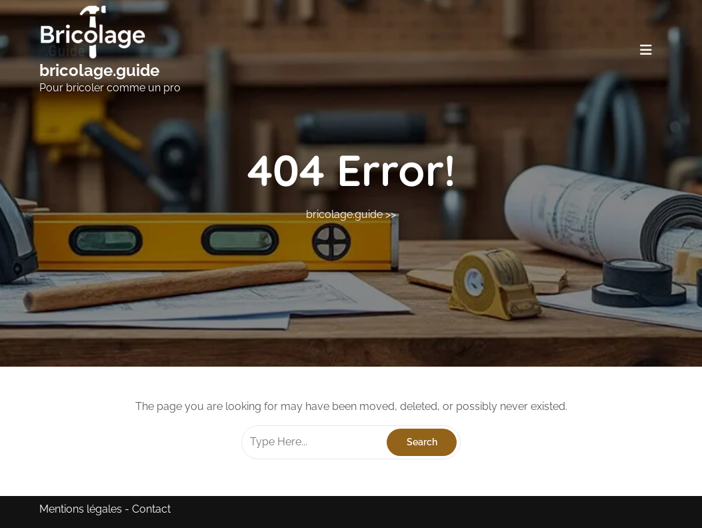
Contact (151, 509)
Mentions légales (80, 509)
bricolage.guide (99, 70)
